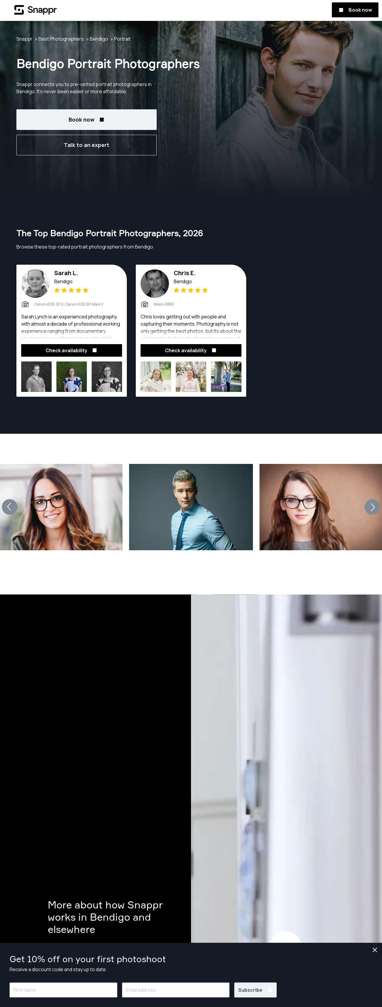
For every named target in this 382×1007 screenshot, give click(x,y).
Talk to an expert (86, 144)
